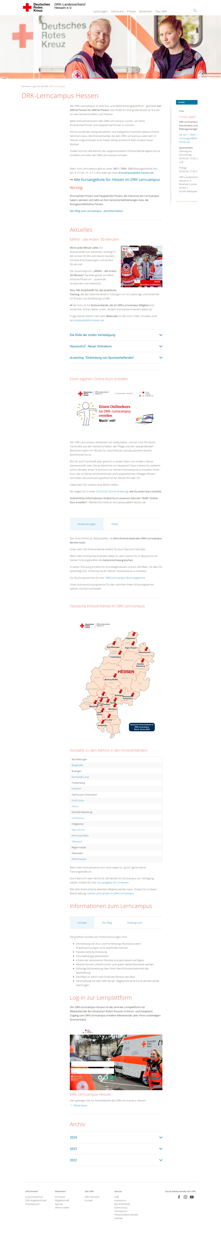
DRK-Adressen (92, 1205)
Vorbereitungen (86, 532)
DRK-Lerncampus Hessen (91, 1103)
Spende (59, 1213)
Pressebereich (32, 1213)
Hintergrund (134, 931)
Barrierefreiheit (121, 1213)
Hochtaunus (78, 827)
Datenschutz (120, 1216)
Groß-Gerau (78, 809)
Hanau (75, 815)
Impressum (119, 1209)
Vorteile (82, 931)
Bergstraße (77, 774)
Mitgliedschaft (62, 1209)
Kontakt (88, 1209)
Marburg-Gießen (80, 844)
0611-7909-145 (184, 135)
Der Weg (107, 931)
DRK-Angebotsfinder (35, 1209)
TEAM (114, 532)
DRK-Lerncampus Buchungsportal (125, 586)
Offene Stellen (62, 1216)
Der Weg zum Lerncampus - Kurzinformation (97, 215)
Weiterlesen (80, 1114)
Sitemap (118, 1227)
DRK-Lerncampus (58, 86)
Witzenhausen (79, 867)
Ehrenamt (60, 1205)
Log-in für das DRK (40, 86)
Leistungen (100, 11)
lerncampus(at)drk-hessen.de (136, 172)
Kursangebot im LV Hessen (113, 891)
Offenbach (77, 850)
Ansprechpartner (33, 1205)
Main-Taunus (78, 838)
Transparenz (120, 1220)
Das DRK (161, 11)
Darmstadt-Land (80, 785)
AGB (116, 1205)
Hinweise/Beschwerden (125, 1223)
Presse (131, 11)
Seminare (117, 11)
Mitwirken (145, 11)
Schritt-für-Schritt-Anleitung (111, 496)
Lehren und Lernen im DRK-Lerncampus (110, 902)
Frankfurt (76, 797)
